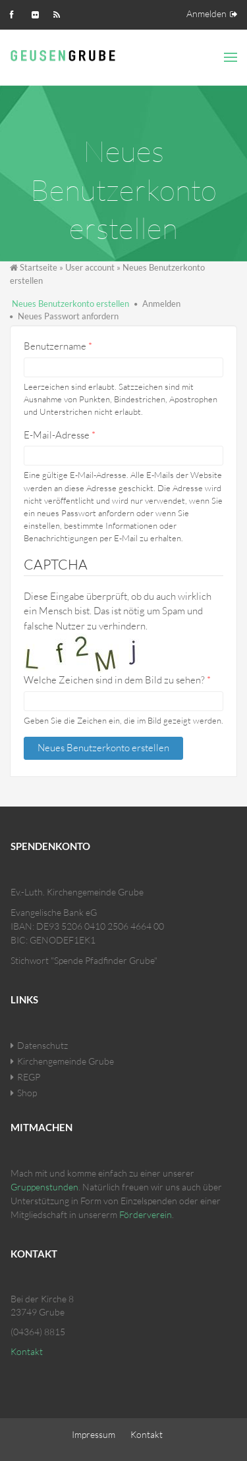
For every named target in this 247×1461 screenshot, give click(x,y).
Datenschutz (42, 1045)
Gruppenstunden (44, 1186)
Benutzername (58, 346)
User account (90, 267)
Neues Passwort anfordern (68, 316)
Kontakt (27, 1351)
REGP (28, 1076)
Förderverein (145, 1214)
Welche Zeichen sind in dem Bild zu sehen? (117, 680)
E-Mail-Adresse (60, 435)
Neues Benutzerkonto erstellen (70, 303)
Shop (27, 1092)
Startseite (38, 267)
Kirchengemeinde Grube (65, 1061)
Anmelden (206, 13)
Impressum (93, 1434)
